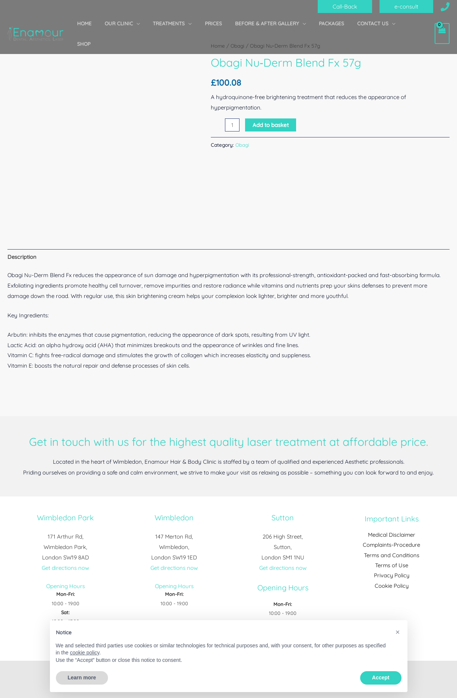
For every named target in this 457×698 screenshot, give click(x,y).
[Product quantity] (232, 124)
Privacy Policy (392, 576)
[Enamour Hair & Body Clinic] (35, 22)
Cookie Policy (391, 586)
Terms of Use (391, 565)
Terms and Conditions (391, 555)
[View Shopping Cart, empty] (442, 23)
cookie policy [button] (84, 653)
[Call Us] (445, 6)
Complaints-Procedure (391, 545)
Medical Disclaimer (391, 534)
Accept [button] (381, 677)
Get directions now (65, 567)
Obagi (238, 45)
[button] (345, 6)
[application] (154, 23)
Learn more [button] (82, 677)
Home (218, 45)
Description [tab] (22, 256)
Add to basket (271, 124)
